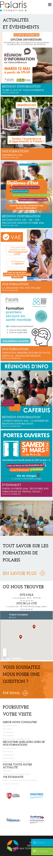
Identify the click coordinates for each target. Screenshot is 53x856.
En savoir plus (19, 574)
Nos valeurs (7, 729)
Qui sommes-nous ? (10, 725)
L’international (8, 732)
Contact (39, 842)
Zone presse (7, 771)
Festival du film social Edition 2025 (16, 739)
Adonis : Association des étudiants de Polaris (20, 780)
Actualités (40, 851)
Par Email (11, 693)
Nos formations (8, 736)
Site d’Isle (26, 595)
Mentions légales (38, 846)
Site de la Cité (26, 603)
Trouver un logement (11, 784)
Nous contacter (40, 843)
